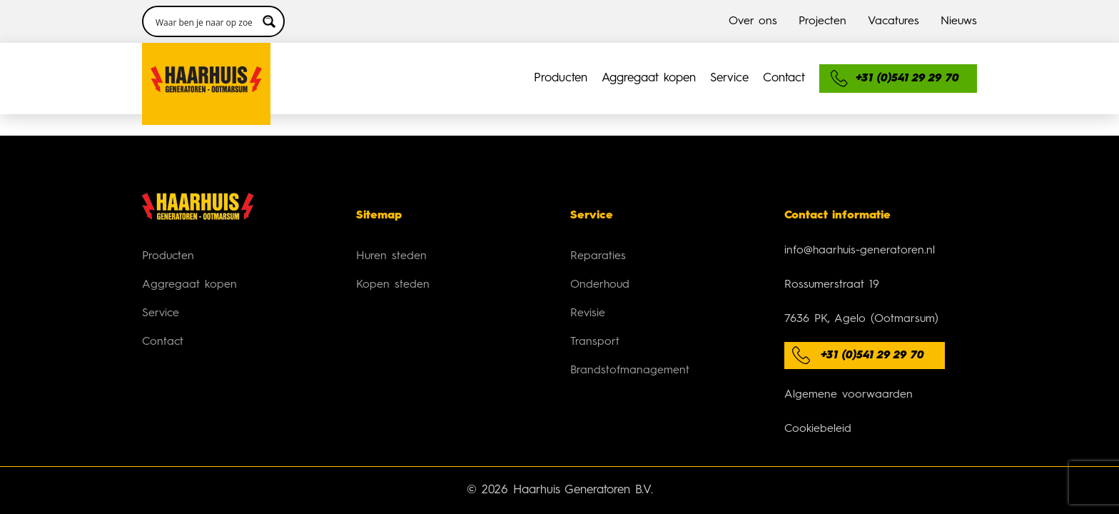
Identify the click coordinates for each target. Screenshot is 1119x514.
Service (519, 57)
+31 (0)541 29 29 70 (872, 334)
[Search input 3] (714, 57)
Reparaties (598, 235)
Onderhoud (599, 263)
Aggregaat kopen (417, 57)
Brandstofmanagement (629, 349)
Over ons (753, 10)
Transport (594, 320)
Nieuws (959, 10)
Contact (595, 57)
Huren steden (391, 235)
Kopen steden (393, 263)
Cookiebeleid (817, 407)
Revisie (587, 292)
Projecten (822, 10)
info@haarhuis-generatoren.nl (859, 229)
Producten (308, 57)
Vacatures (893, 10)
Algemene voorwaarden (848, 373)
